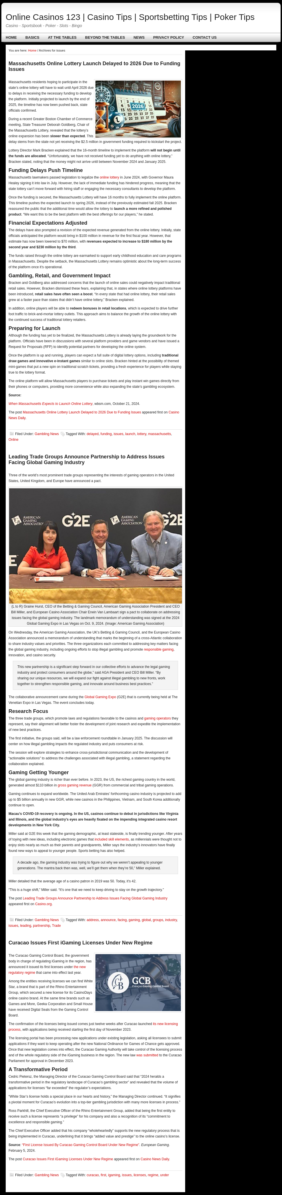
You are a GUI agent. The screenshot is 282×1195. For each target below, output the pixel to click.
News (139, 37)
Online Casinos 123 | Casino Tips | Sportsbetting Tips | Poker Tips (130, 17)
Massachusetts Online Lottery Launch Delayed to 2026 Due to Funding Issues (82, 412)
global (146, 920)
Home (11, 37)
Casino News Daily (155, 1159)
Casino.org (43, 904)
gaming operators (157, 718)
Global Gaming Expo (100, 697)
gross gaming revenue (75, 785)
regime (153, 1175)
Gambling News (47, 434)
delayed (93, 434)
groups (158, 920)
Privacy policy (168, 37)
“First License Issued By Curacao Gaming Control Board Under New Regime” (80, 1145)
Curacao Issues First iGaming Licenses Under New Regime (80, 943)
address (93, 920)
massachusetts (159, 434)
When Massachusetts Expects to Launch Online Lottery (51, 404)
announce (108, 920)
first (103, 1175)
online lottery (109, 177)
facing (122, 920)
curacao (93, 1175)
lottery (141, 434)
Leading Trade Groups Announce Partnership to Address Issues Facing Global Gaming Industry (95, 898)
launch (130, 434)
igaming (114, 1175)
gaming (134, 920)
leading (25, 926)
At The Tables (62, 37)
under (164, 1175)
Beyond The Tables (105, 37)
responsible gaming (158, 649)
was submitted (147, 1055)
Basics (32, 37)
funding (106, 434)
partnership (41, 926)
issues (118, 434)
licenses (140, 1175)
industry (171, 920)
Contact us (204, 37)
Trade (56, 926)
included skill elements (112, 839)
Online (14, 440)
